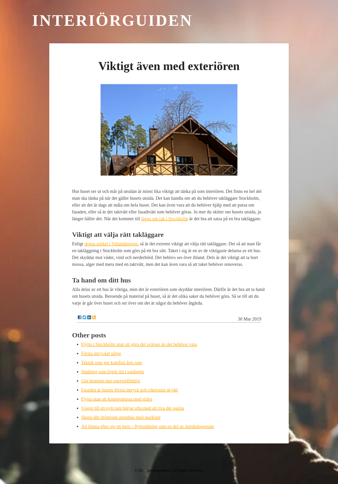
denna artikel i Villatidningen (111, 243)
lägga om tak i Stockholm (164, 218)
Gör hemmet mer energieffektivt (110, 380)
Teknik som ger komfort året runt (111, 362)
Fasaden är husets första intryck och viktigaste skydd (129, 389)
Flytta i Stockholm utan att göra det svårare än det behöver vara (139, 344)
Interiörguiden (112, 20)
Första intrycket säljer (101, 353)
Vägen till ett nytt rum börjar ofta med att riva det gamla (132, 408)
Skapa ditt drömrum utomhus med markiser (121, 417)
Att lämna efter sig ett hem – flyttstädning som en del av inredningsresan (147, 426)
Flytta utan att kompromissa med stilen (116, 398)
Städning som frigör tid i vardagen (112, 371)
